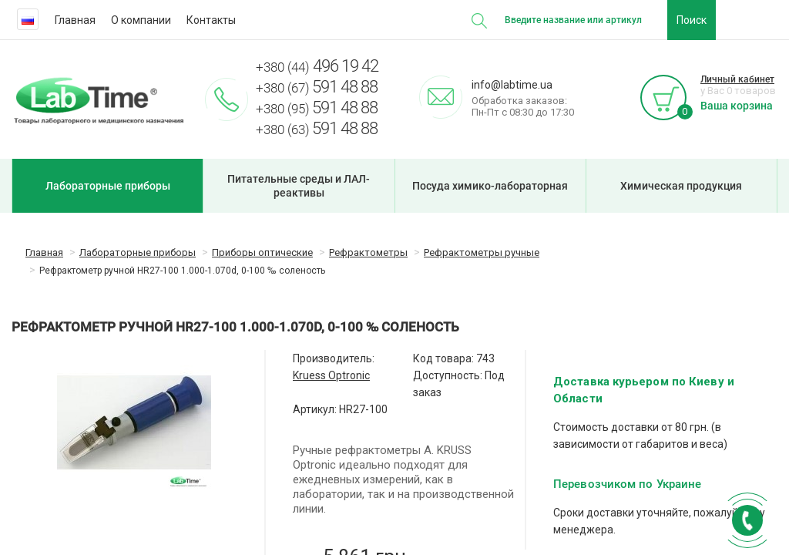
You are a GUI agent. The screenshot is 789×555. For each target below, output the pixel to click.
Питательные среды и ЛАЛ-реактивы (298, 186)
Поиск (692, 20)
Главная (75, 20)
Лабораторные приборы (107, 186)
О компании (141, 20)
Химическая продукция (681, 186)
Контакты (211, 20)
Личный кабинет (737, 79)
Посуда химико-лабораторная (490, 186)
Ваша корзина (736, 105)
